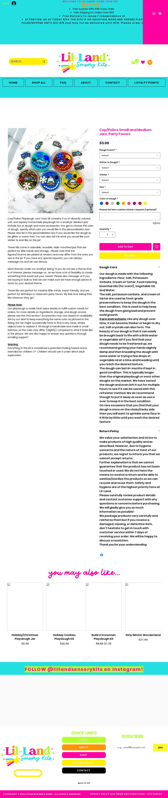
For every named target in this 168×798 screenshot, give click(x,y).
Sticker (104, 174)
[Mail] (149, 62)
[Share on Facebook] (102, 555)
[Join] (160, 747)
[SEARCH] (23, 61)
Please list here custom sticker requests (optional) (127, 209)
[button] (135, 61)
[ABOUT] (84, 747)
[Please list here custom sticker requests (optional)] (130, 216)
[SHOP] (84, 755)
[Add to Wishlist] (156, 246)
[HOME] (84, 740)
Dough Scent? (108, 150)
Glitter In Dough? (109, 162)
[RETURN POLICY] (84, 763)
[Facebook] (160, 13)
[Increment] (113, 234)
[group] (84, 618)
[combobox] (129, 155)
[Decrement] (102, 234)
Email (116, 740)
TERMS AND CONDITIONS (130, 794)
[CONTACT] (84, 771)
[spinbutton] (107, 234)
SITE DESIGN (154, 794)
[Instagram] (154, 13)
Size (102, 187)
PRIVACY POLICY (99, 794)
